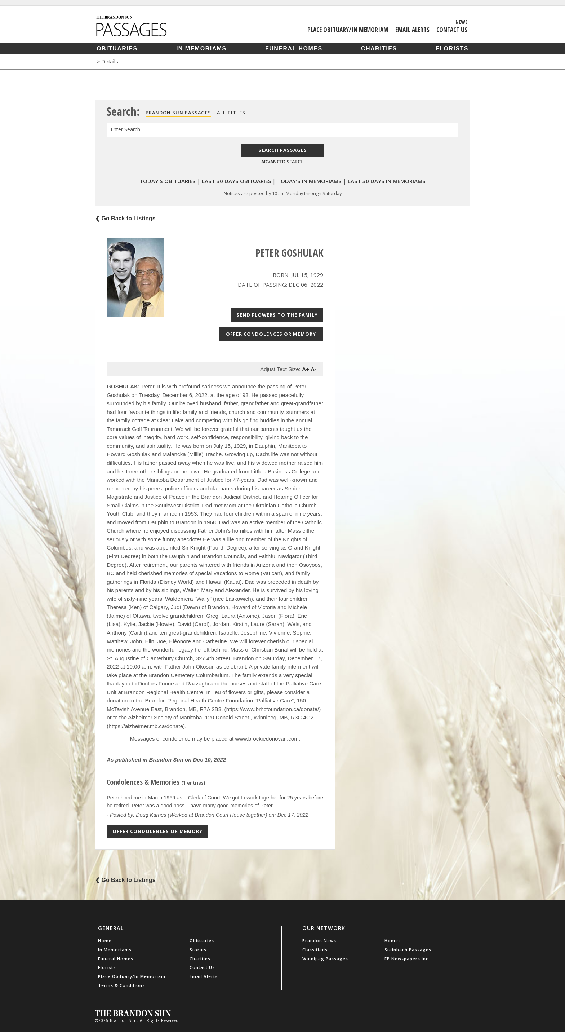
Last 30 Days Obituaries (236, 181)
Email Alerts (412, 29)
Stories (198, 949)
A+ (305, 369)
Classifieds (315, 949)
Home (105, 940)
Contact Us (451, 29)
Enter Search (125, 129)
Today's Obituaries (167, 181)
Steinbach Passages (407, 949)
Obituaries (117, 48)
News (461, 21)
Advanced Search (282, 161)
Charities (379, 48)
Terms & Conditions (121, 985)
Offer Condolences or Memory (271, 334)
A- (313, 369)
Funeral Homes (293, 48)
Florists (452, 48)
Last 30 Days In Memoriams (387, 181)
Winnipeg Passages (325, 958)
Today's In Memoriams (309, 181)
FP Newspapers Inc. (407, 958)
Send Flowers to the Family (277, 315)
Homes (392, 940)
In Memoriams (201, 48)
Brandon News (319, 940)
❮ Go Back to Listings (125, 218)
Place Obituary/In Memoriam (347, 29)
